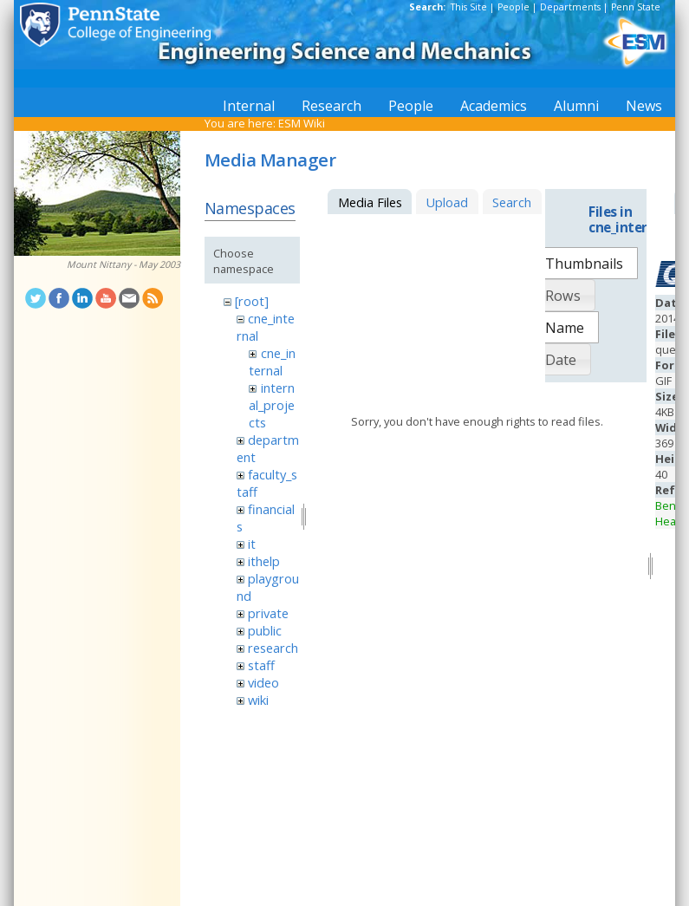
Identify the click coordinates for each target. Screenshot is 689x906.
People (513, 7)
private (268, 613)
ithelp (264, 561)
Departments (570, 7)
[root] (252, 301)
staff (261, 665)
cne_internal (272, 361)
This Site (469, 7)
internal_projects (272, 405)
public (265, 630)
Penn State (635, 7)
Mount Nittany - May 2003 (123, 264)
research (273, 647)
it (252, 543)
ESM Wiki (301, 123)
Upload (447, 202)
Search (511, 202)
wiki (258, 699)
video (263, 682)
